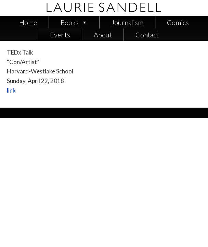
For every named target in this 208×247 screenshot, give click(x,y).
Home (28, 22)
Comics (178, 22)
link (11, 90)
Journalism (127, 22)
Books (70, 22)
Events (60, 35)
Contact (147, 35)
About (103, 35)
